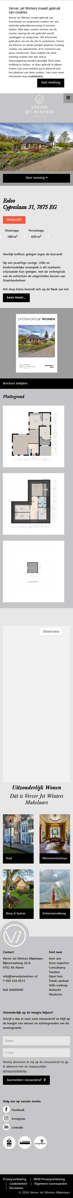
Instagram (14, 1119)
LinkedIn (13, 1127)
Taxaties (54, 972)
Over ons (55, 958)
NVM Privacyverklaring (49, 1179)
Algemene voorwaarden (50, 1183)
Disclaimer (16, 1188)
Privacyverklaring (14, 1179)
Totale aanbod (58, 981)
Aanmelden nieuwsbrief (24, 1080)
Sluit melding (50, 82)
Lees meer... (16, 297)
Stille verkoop (58, 985)
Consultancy (57, 967)
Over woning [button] (36, 178)
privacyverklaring (14, 1071)
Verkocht (14, 220)
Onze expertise (59, 963)
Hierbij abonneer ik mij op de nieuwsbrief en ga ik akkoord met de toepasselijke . (35, 1067)
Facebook (14, 1110)
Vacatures (55, 994)
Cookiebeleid (18, 1183)
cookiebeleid (35, 76)
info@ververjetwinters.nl (20, 976)
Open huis (56, 976)
